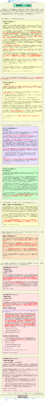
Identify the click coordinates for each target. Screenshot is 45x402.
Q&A (15, 398)
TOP (6, 398)
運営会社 (6, 399)
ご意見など (16, 399)
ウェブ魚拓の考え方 (26, 398)
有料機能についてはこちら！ (15, 0)
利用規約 (33, 398)
